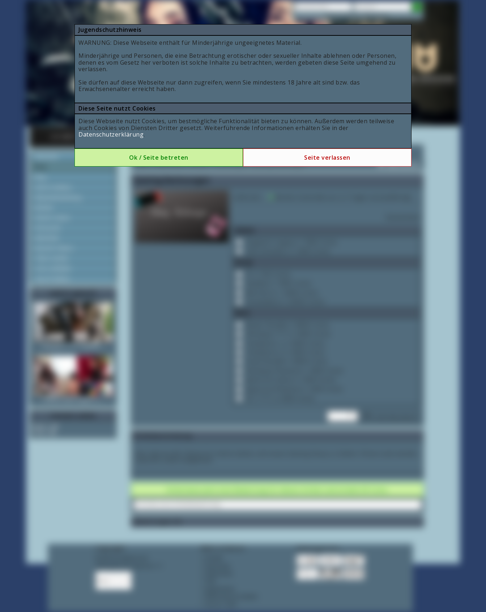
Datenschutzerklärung (111, 134)
